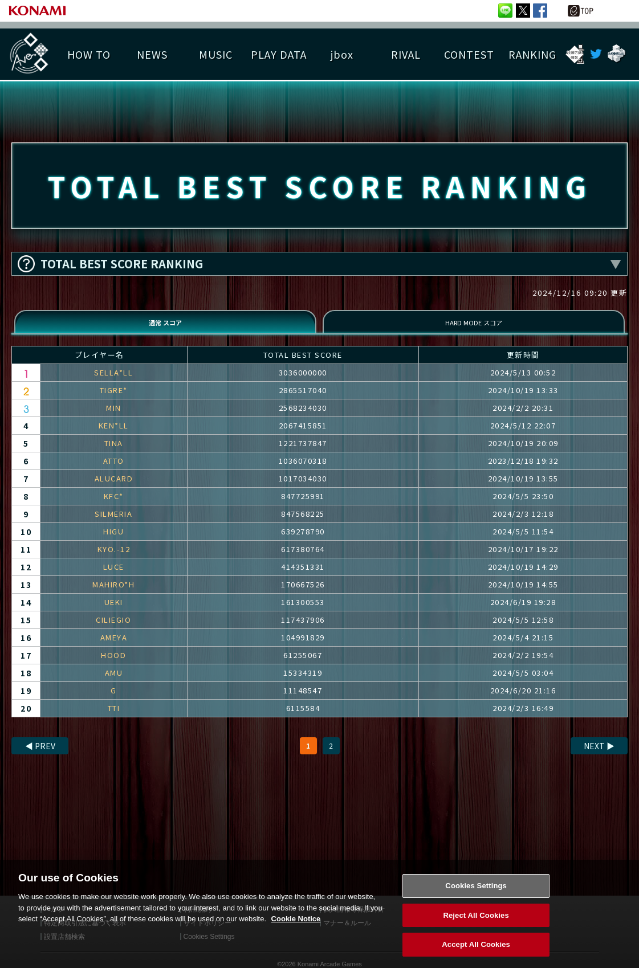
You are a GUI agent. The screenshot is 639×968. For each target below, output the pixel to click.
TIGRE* (114, 400)
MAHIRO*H (113, 595)
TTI (114, 718)
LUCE (113, 577)
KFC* (114, 506)
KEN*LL (114, 436)
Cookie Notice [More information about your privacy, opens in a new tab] (296, 926)
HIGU (113, 542)
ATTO (113, 471)
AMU (114, 683)
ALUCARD (114, 489)
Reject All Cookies (475, 923)
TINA (113, 453)
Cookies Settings (476, 893)
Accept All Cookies (476, 953)
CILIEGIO (113, 630)
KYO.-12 (114, 559)
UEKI (113, 612)
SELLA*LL (113, 383)
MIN (113, 418)
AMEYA (114, 648)
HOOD (113, 665)
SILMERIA (113, 524)
